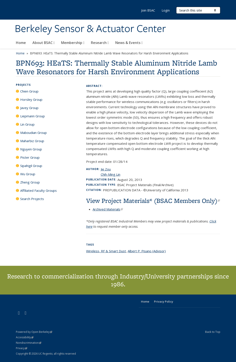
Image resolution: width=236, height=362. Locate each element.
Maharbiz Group (32, 141)
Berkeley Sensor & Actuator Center (90, 28)
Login (166, 10)
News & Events (129, 42)
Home (21, 42)
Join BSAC (148, 10)
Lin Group (27, 124)
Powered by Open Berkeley (34, 332)
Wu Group (27, 174)
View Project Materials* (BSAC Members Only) (153, 200)
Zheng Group (30, 182)
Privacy (21, 348)
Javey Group (29, 108)
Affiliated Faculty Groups (38, 190)
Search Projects (32, 199)
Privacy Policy (163, 301)
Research (100, 42)
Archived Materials (108, 209)
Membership (72, 42)
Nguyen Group (31, 149)
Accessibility (24, 337)
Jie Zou (106, 169)
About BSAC (43, 42)
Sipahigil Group (31, 165)
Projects (23, 85)
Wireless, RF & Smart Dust (106, 251)
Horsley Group (31, 99)
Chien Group (29, 91)
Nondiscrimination (28, 343)
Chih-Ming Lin (110, 174)
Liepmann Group (32, 116)
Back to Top (212, 332)
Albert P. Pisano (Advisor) (147, 251)
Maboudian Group (33, 132)
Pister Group (30, 157)
